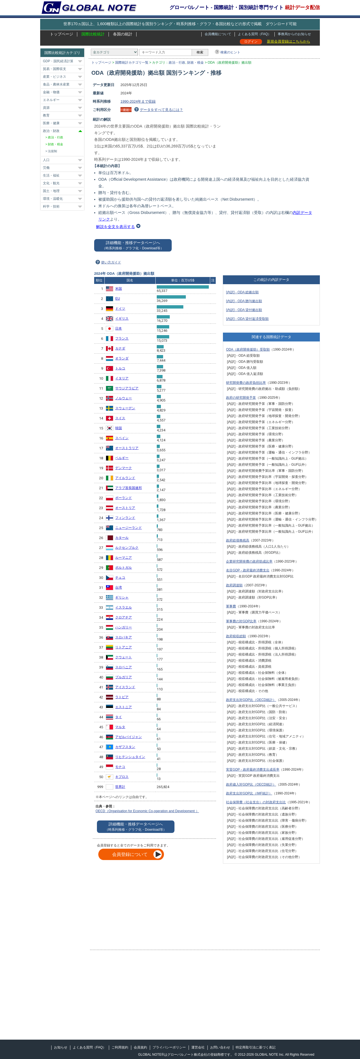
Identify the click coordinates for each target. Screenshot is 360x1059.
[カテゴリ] (114, 52)
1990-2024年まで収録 (138, 101)
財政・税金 (195, 62)
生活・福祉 (51, 175)
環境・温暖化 (53, 199)
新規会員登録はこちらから (288, 41)
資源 (46, 108)
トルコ (120, 368)
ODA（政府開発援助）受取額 (248, 349)
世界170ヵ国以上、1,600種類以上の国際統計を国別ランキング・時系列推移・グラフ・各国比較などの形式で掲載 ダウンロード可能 (180, 24)
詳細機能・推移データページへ (132, 245)
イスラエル (123, 607)
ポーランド (123, 498)
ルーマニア (123, 558)
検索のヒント (230, 52)
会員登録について (130, 854)
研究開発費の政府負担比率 (246, 383)
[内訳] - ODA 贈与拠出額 (244, 301)
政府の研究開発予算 (241, 398)
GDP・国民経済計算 (58, 61)
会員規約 (140, 1047)
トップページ (61, 34)
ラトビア (121, 697)
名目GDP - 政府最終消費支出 (247, 570)
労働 (46, 168)
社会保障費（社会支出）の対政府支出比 (256, 802)
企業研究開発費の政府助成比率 (249, 561)
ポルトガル (123, 567)
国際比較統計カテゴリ (62, 53)
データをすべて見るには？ (161, 110)
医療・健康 (51, 123)
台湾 (118, 587)
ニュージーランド (128, 528)
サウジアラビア (126, 388)
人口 (46, 160)
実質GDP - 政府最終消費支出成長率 (252, 769)
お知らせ (60, 1047)
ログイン (251, 41)
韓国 (118, 428)
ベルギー (121, 458)
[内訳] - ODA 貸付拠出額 (244, 310)
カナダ (120, 348)
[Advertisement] (273, 121)
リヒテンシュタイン (130, 757)
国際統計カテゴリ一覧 (131, 62)
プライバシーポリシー (169, 1047)
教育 (46, 115)
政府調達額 (234, 585)
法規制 (52, 151)
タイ (118, 717)
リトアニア (123, 647)
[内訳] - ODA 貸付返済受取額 (247, 319)
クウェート (123, 657)
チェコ (120, 577)
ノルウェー (123, 398)
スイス (120, 418)
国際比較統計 (93, 34)
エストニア (123, 707)
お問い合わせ (220, 1047)
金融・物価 (51, 92)
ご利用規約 (120, 1047)
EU (117, 299)
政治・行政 (177, 62)
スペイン (121, 438)
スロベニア (123, 667)
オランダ (121, 358)
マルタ (120, 727)
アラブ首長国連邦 (128, 488)
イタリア (121, 378)
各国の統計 (122, 34)
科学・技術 (51, 206)
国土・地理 (51, 191)
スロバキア (123, 637)
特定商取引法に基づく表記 (256, 1047)
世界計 (120, 787)
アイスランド (125, 687)
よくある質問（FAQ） (254, 34)
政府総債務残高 (237, 540)
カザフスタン (125, 747)
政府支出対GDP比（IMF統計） (249, 793)
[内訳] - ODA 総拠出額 (242, 292)
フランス (121, 338)
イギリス (121, 318)
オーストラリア (126, 448)
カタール (121, 538)
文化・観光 (51, 183)
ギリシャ (121, 597)
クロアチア (123, 617)
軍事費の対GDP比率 (241, 621)
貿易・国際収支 (54, 69)
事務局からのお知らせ (294, 34)
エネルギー (51, 100)
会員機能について (218, 34)
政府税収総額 (236, 636)
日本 (118, 328)
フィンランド (125, 518)
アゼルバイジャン (128, 737)
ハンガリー (123, 627)
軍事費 (231, 606)
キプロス (121, 777)
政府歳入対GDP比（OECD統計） (251, 784)
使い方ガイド (111, 262)
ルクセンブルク (126, 548)
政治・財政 (51, 131)
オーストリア (125, 508)
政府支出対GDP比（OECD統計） (251, 700)
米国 (118, 289)
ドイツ (120, 308)
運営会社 (198, 1047)
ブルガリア (123, 677)
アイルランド (125, 478)
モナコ (120, 767)
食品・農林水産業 (56, 84)
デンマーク (123, 468)
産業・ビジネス (54, 77)
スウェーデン (125, 408)
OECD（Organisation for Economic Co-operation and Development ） (147, 811)
